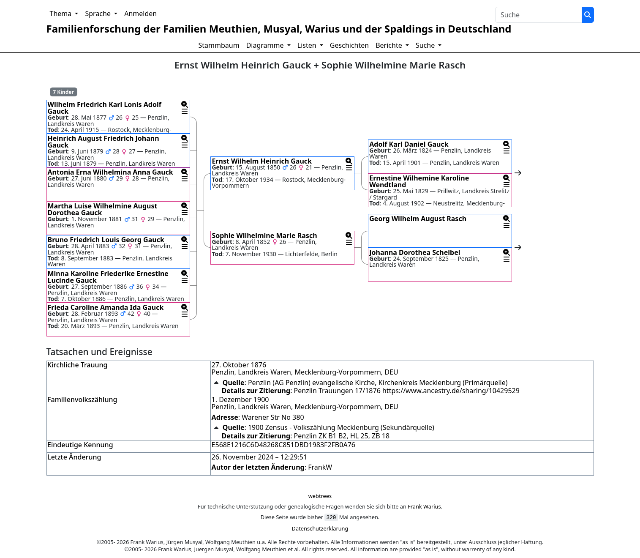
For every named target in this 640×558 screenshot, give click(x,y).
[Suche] (588, 15)
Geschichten (349, 45)
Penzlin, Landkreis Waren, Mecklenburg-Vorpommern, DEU (305, 372)
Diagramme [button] (266, 45)
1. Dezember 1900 (240, 399)
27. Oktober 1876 (239, 364)
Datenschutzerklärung (320, 528)
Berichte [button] (390, 45)
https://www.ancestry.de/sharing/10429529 (451, 390)
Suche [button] (426, 45)
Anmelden (140, 13)
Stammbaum (219, 45)
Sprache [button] (98, 13)
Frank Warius (424, 506)
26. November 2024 (243, 457)
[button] (184, 104)
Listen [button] (307, 45)
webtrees (320, 496)
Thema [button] (62, 13)
